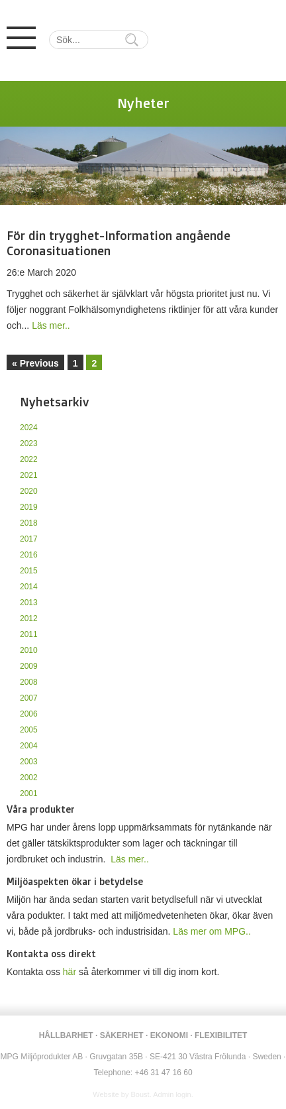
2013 (29, 602)
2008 (29, 682)
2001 (29, 793)
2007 (29, 698)
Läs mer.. (51, 325)
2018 (29, 523)
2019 (29, 507)
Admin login (172, 1094)
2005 (29, 729)
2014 (29, 586)
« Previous (35, 363)
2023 (29, 443)
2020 (29, 491)
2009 (29, 666)
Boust (140, 1094)
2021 (29, 475)
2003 (29, 761)
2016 (29, 554)
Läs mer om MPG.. (211, 931)
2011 (29, 634)
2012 (29, 618)
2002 (29, 777)
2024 (29, 427)
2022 (29, 459)
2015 (29, 570)
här (69, 971)
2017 (29, 539)
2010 (29, 650)
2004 (29, 745)
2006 (29, 714)
